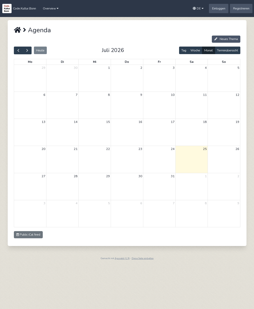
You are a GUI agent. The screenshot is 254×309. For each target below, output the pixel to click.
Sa (192, 62)
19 (237, 122)
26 (237, 149)
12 (237, 95)
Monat (208, 50)
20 (43, 149)
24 (173, 149)
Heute (40, 50)
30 (76, 68)
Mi (94, 62)
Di (62, 62)
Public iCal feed (28, 235)
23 (140, 149)
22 (108, 149)
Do (127, 62)
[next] (27, 50)
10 (173, 95)
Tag (183, 50)
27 (43, 176)
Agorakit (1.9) (122, 258)
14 (76, 122)
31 (173, 176)
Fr (159, 62)
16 (140, 122)
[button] (51, 8)
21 (76, 149)
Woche (195, 50)
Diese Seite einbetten (143, 258)
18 (205, 122)
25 (205, 149)
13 (43, 122)
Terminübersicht (227, 50)
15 (108, 122)
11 (205, 95)
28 (76, 176)
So (224, 62)
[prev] (18, 50)
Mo (30, 62)
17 (173, 122)
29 (43, 68)
